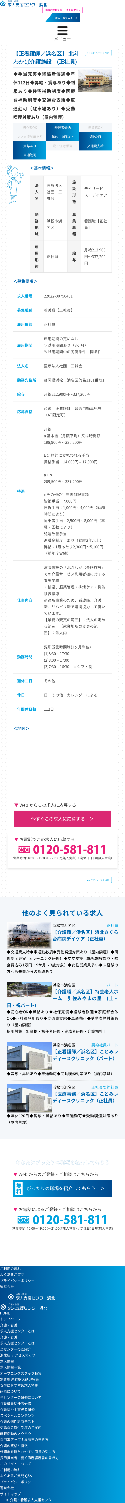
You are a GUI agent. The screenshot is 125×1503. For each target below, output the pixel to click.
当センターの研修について (21, 1397)
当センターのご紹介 (15, 1349)
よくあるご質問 (12, 1274)
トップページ (10, 1319)
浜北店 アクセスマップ (17, 1355)
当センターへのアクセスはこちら (60, 1247)
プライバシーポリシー (17, 1280)
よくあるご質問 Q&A (16, 1475)
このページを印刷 (99, 52)
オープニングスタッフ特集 (21, 1373)
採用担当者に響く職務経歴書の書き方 (29, 1457)
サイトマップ (10, 1493)
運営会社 (7, 1286)
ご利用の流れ (10, 1268)
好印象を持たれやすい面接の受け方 (27, 1451)
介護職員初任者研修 (15, 1403)
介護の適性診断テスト (17, 1421)
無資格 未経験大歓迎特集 (19, 1379)
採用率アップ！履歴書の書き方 (24, 1439)
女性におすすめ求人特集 (19, 1385)
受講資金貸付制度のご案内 (21, 1427)
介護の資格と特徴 (14, 1445)
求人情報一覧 (10, 1367)
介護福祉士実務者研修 (17, 1409)
